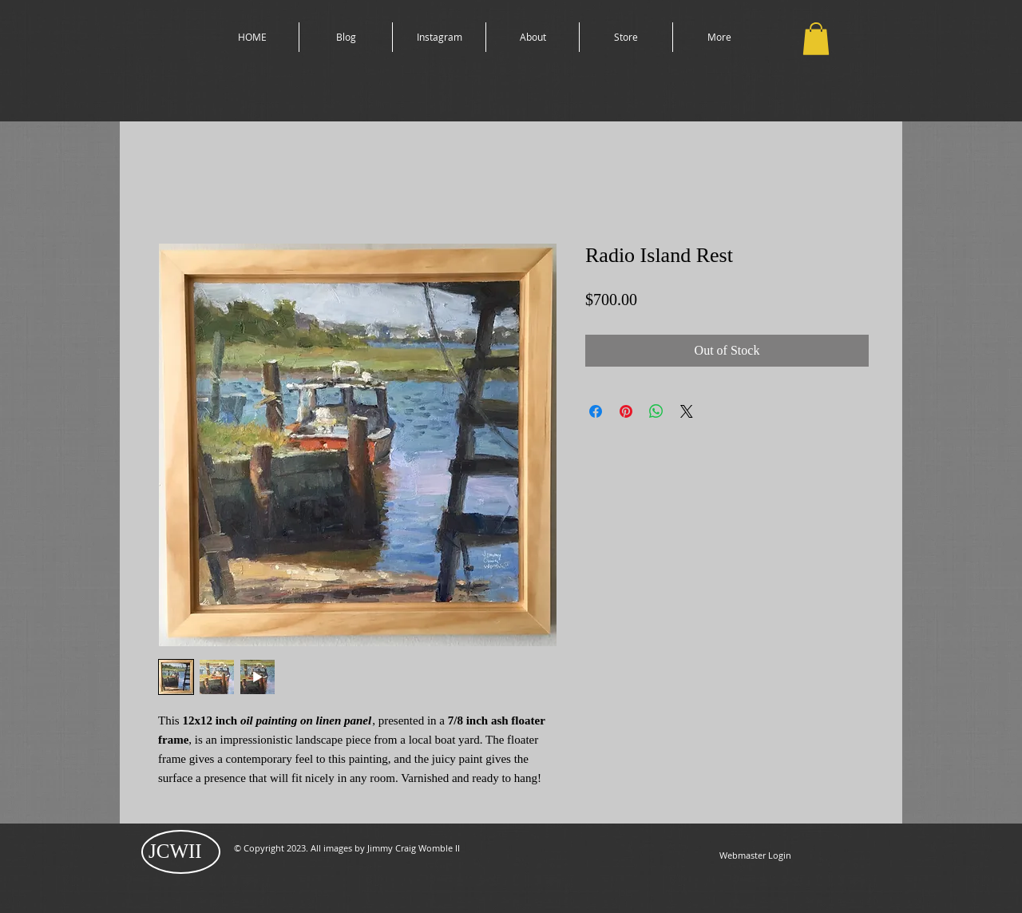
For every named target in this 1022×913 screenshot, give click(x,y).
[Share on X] (686, 411)
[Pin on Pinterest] (626, 411)
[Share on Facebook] (595, 411)
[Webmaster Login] (755, 855)
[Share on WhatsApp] (656, 411)
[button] (816, 38)
